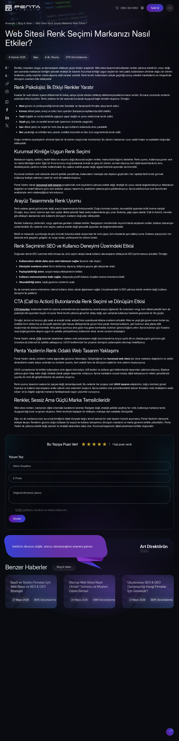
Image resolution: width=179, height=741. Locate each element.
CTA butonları (22, 309)
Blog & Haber (25, 23)
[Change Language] (142, 7)
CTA (38, 338)
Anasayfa (10, 23)
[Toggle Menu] (170, 8)
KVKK (18, 510)
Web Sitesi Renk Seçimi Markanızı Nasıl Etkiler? (61, 23)
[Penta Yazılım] (21, 8)
